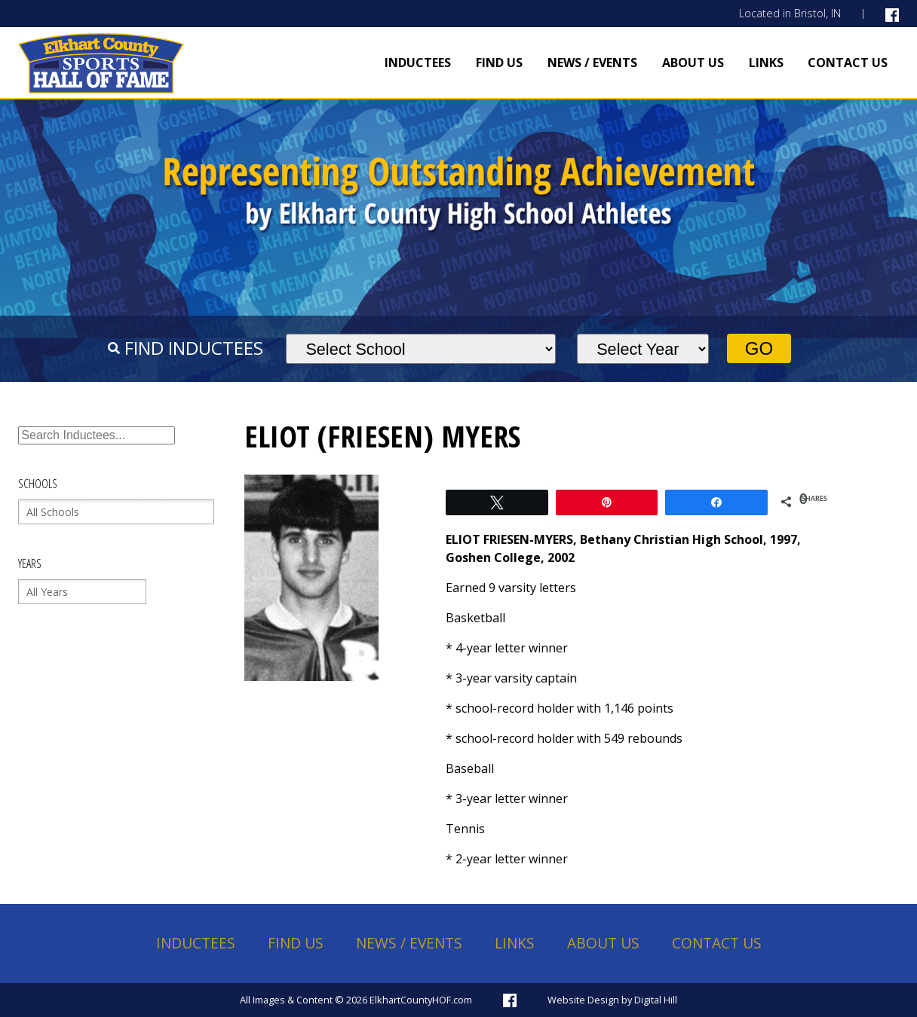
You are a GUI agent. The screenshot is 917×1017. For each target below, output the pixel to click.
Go (759, 348)
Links (766, 62)
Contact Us (848, 62)
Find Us (499, 62)
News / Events (592, 62)
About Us (693, 62)
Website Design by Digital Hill (612, 999)
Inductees (418, 62)
